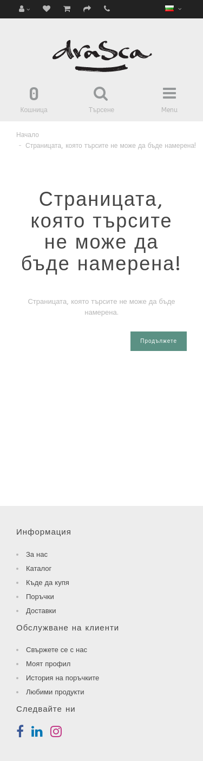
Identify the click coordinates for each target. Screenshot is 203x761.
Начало (27, 135)
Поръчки (40, 597)
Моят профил (48, 664)
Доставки (41, 611)
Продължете (158, 341)
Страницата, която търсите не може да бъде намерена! (110, 145)
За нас (37, 554)
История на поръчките (62, 678)
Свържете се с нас (56, 650)
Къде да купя (47, 582)
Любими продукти (55, 692)
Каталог (38, 568)
